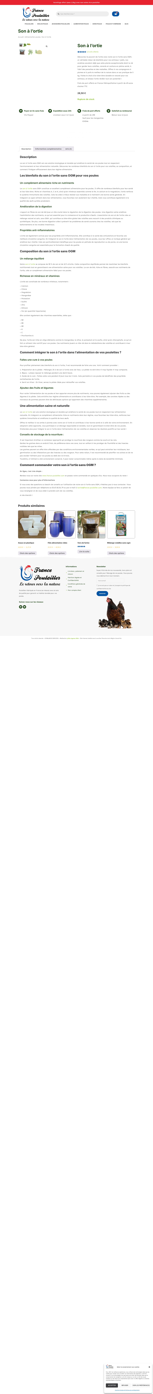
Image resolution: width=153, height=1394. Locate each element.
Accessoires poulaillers (61, 24)
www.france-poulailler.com (53, 492)
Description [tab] (26, 165)
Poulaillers (29, 24)
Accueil (20, 37)
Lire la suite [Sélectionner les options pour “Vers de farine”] (84, 568)
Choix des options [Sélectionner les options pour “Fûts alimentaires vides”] (57, 569)
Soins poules (97, 24)
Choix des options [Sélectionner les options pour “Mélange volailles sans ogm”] (116, 569)
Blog (126, 24)
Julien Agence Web (73, 654)
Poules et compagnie (113, 24)
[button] (149, 1367)
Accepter (112, 1385)
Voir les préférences (141, 1385)
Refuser (125, 1385)
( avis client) (92, 55)
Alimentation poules (81, 24)
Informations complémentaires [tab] (48, 165)
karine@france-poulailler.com (89, 504)
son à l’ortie (27, 204)
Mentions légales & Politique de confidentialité (127, 1390)
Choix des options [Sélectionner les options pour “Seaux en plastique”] (27, 569)
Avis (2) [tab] (68, 165)
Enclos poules (42, 24)
